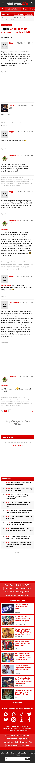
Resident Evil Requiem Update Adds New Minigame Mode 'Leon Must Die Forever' (18, 544)
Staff (17, 585)
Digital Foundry (24, 739)
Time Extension (11, 739)
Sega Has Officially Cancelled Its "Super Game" (19, 517)
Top (6, 585)
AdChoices (28, 728)
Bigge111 (12, 43)
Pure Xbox (25, 735)
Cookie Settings (11, 595)
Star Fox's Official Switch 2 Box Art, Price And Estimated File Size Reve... (18, 504)
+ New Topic (19, 14)
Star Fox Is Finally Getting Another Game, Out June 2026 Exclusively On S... (17, 497)
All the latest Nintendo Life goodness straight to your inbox (18, 754)
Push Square (8, 123)
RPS (27, 745)
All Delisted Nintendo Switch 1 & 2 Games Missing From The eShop (19, 511)
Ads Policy (19, 592)
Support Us (8, 588)
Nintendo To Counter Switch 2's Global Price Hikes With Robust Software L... (19, 530)
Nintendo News (8, 742)
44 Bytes (21, 728)
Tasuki (11, 106)
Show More (17, 702)
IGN (16, 742)
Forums (5, 14)
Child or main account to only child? (15, 30)
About (12, 585)
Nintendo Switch (18, 18)
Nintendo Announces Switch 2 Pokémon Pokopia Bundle (18, 484)
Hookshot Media (15, 726)
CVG (22, 745)
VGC (30, 742)
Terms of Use (9, 592)
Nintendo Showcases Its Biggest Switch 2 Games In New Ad (19, 523)
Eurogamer (23, 742)
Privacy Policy (26, 588)
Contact (16, 588)
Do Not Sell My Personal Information (17, 730)
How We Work (26, 585)
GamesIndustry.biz (12, 745)
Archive (27, 592)
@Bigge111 (5, 229)
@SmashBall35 (6, 285)
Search (29, 14)
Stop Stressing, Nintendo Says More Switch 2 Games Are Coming (18, 537)
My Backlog (4, 125)
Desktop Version (23, 595)
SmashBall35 (14, 155)
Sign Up (20, 445)
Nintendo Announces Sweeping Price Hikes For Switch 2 (19, 490)
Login (14, 445)
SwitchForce (14, 302)
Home (4, 18)
